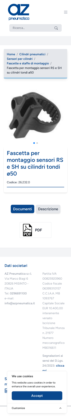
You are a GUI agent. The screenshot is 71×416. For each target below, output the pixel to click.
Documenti (22, 209)
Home (11, 54)
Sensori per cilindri (20, 59)
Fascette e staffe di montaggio (28, 63)
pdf (38, 230)
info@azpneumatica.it (20, 303)
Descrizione (48, 209)
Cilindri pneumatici (32, 54)
